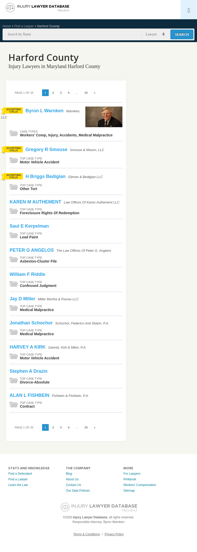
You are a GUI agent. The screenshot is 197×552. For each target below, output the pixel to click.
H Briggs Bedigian (46, 176)
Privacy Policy (114, 534)
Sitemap (129, 490)
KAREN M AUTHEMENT (35, 201)
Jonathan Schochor (31, 322)
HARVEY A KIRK (28, 347)
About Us (72, 479)
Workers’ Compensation (139, 485)
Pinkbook (129, 479)
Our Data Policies (78, 490)
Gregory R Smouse (46, 149)
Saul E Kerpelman (29, 226)
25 (86, 92)
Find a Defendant (20, 473)
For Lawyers (131, 473)
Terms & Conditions (86, 534)
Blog (69, 473)
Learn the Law (18, 485)
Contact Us (73, 485)
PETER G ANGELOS (32, 250)
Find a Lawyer (24, 26)
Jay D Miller (22, 298)
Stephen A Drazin (28, 371)
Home (7, 26)
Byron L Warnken (45, 110)
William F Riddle (27, 274)
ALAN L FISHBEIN (30, 395)
